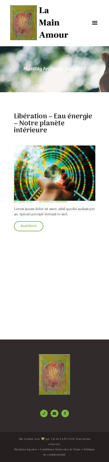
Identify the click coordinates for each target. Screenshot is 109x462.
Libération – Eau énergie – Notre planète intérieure (53, 123)
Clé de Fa (57, 439)
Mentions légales (25, 449)
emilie (46, 201)
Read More (29, 226)
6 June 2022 (25, 201)
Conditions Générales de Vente (60, 449)
